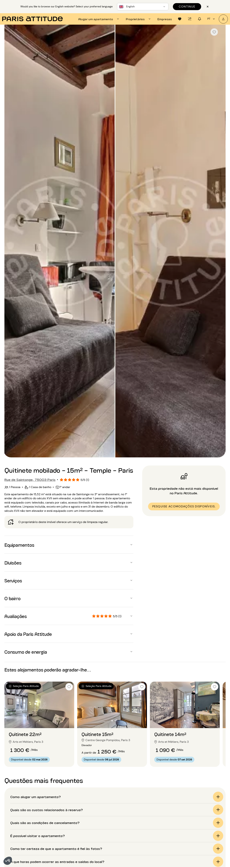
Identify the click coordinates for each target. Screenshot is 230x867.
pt (211, 19)
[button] (7, 860)
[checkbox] (214, 32)
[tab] (99, 19)
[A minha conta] (223, 19)
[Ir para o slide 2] (39, 720)
